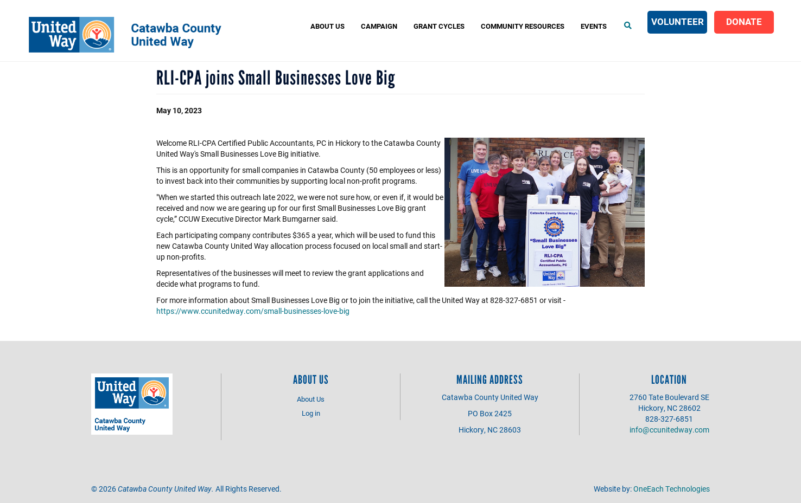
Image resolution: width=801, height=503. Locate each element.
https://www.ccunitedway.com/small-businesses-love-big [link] (252, 311)
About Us (327, 26)
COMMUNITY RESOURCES (522, 26)
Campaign (379, 26)
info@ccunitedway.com (669, 429)
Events (594, 26)
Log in (311, 413)
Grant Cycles (439, 26)
